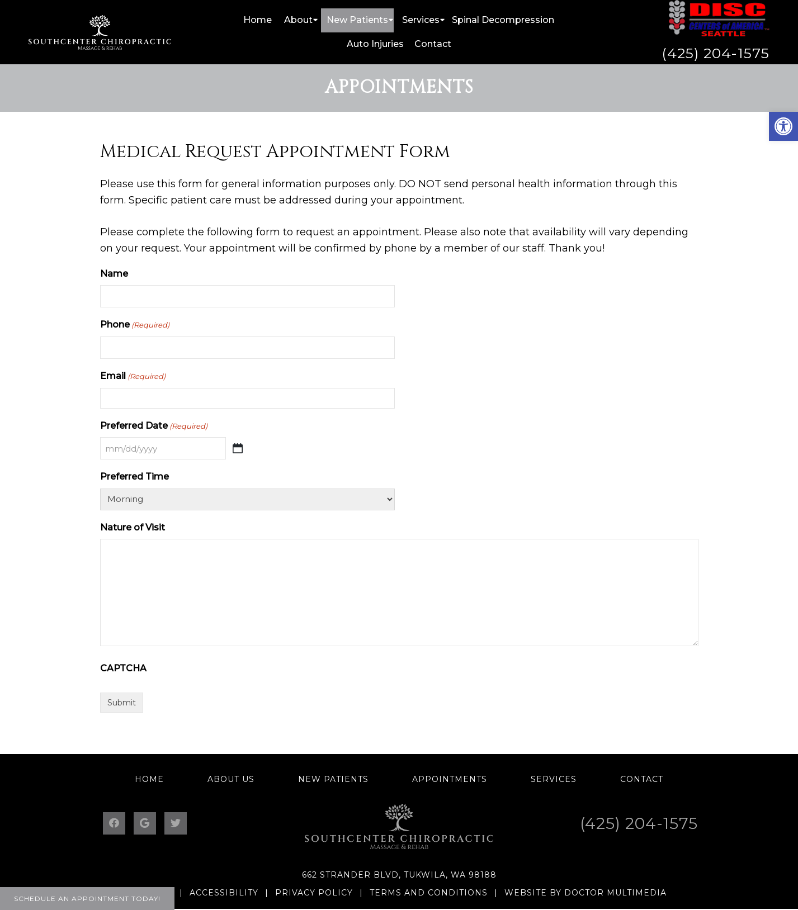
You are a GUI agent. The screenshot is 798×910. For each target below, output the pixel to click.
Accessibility (224, 893)
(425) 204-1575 (715, 53)
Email (133, 376)
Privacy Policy (314, 893)
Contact (432, 44)
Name (114, 273)
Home (257, 20)
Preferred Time (134, 476)
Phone (134, 325)
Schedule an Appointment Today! (87, 898)
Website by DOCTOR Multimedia (585, 893)
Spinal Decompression (503, 20)
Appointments (449, 779)
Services (421, 20)
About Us (230, 779)
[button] (783, 126)
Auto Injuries (375, 44)
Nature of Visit (132, 527)
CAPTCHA (123, 668)
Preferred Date (153, 426)
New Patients (357, 20)
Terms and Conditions (429, 893)
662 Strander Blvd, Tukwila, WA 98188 (399, 875)
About (298, 20)
